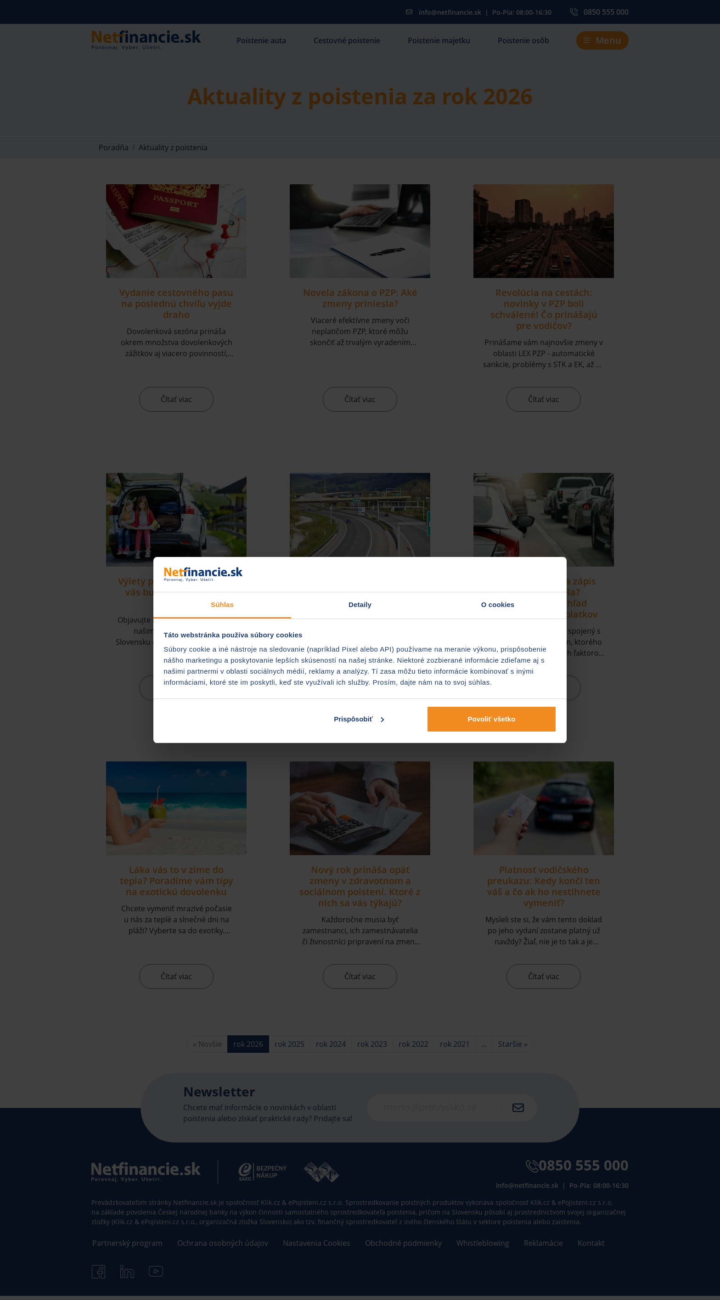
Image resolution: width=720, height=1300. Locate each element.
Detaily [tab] (360, 604)
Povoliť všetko (491, 719)
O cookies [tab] (498, 604)
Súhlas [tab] (222, 604)
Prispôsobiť (359, 719)
